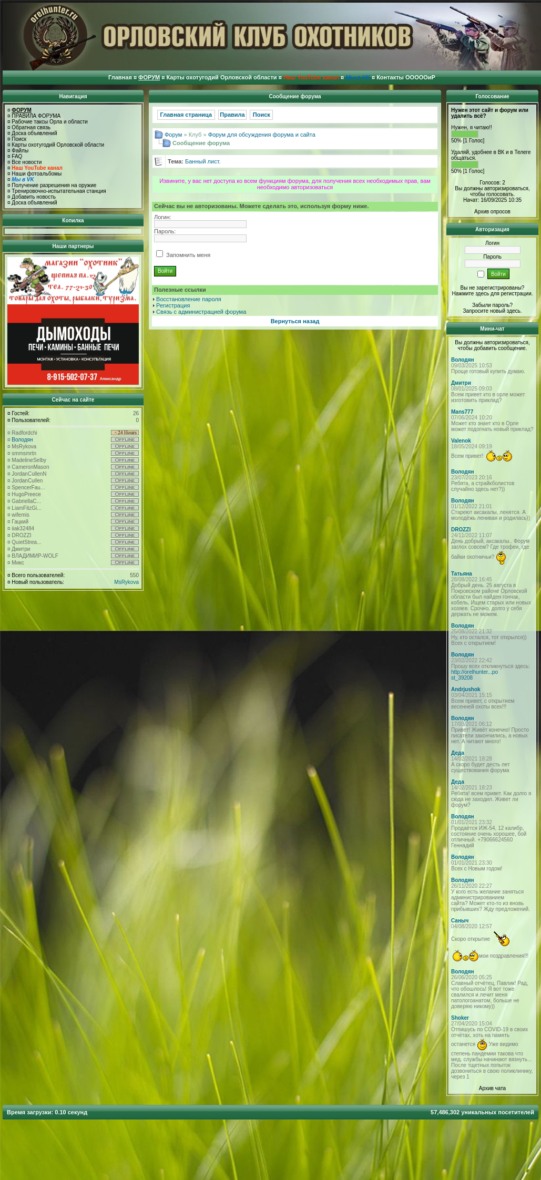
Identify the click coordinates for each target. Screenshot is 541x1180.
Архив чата (492, 1088)
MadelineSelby (29, 460)
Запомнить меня (183, 255)
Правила (232, 114)
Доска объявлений (34, 133)
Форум (173, 134)
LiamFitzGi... (26, 508)
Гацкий (20, 522)
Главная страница (186, 114)
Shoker (460, 1018)
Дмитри (21, 549)
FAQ (17, 156)
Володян (22, 440)
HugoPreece (26, 494)
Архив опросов (492, 211)
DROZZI (21, 535)
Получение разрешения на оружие (54, 185)
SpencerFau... (28, 487)
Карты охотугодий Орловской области (58, 145)
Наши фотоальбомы (37, 174)
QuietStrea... (26, 542)
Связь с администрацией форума (201, 312)
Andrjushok (466, 689)
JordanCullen (27, 481)
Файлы (20, 150)
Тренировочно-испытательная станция (59, 191)
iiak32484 (23, 528)
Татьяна (461, 574)
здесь (513, 311)
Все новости (27, 162)
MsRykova (24, 446)
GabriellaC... (26, 501)
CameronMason (30, 467)
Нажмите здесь (470, 293)
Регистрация (173, 305)
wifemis (20, 515)
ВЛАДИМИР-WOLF (35, 556)
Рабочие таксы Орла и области (50, 122)
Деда (457, 753)
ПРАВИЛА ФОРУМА (36, 116)
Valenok (461, 441)
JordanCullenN (29, 474)
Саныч (459, 921)
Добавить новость (34, 197)
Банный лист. (203, 161)
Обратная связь (31, 127)
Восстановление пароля (188, 299)
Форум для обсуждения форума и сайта (261, 134)
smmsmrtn (24, 453)
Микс (18, 563)
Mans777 (462, 412)
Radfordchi (24, 433)
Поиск (19, 139)
